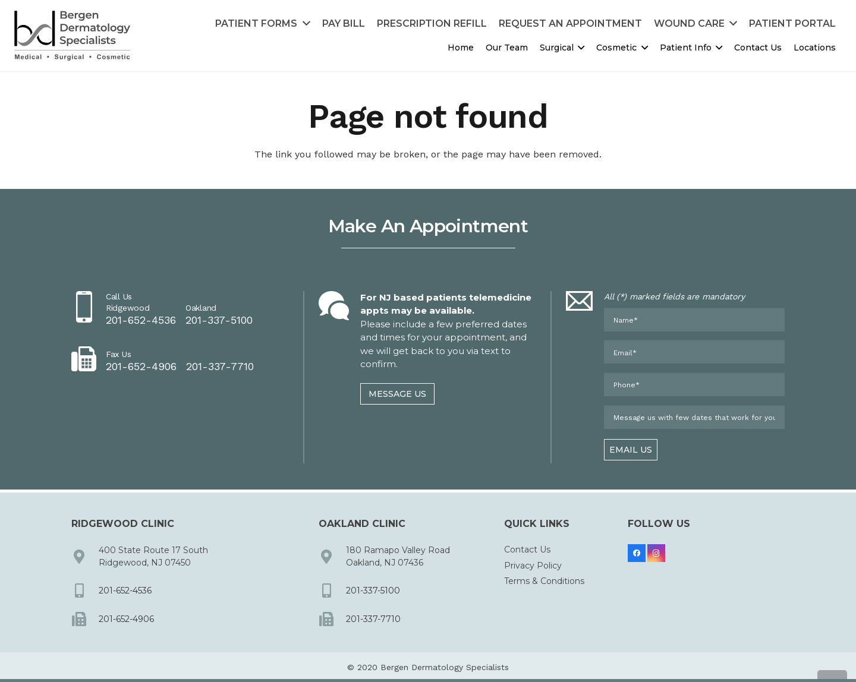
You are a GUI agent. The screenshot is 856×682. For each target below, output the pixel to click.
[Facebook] (637, 554)
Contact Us (527, 550)
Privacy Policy (533, 565)
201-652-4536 (125, 590)
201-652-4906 (126, 619)
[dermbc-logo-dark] (72, 36)
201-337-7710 (373, 619)
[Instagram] (656, 554)
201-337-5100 (373, 590)
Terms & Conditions (544, 581)
